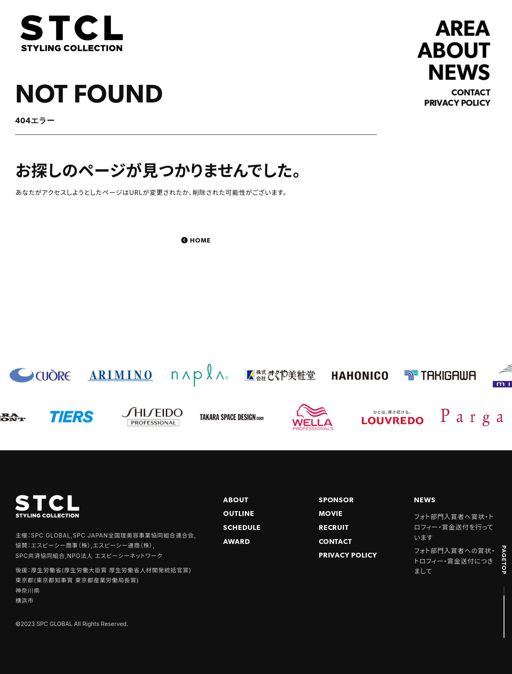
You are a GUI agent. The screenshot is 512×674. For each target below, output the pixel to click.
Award (236, 542)
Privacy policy (457, 103)
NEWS (459, 74)
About (235, 500)
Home (200, 241)
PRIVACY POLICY (348, 555)
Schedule (242, 528)
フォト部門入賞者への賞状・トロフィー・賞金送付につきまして (454, 561)
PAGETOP (504, 560)
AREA (463, 30)
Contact (471, 93)
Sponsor (336, 500)
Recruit (334, 528)
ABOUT (454, 52)
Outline (238, 514)
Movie (331, 514)
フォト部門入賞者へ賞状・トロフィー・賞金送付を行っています (454, 527)
